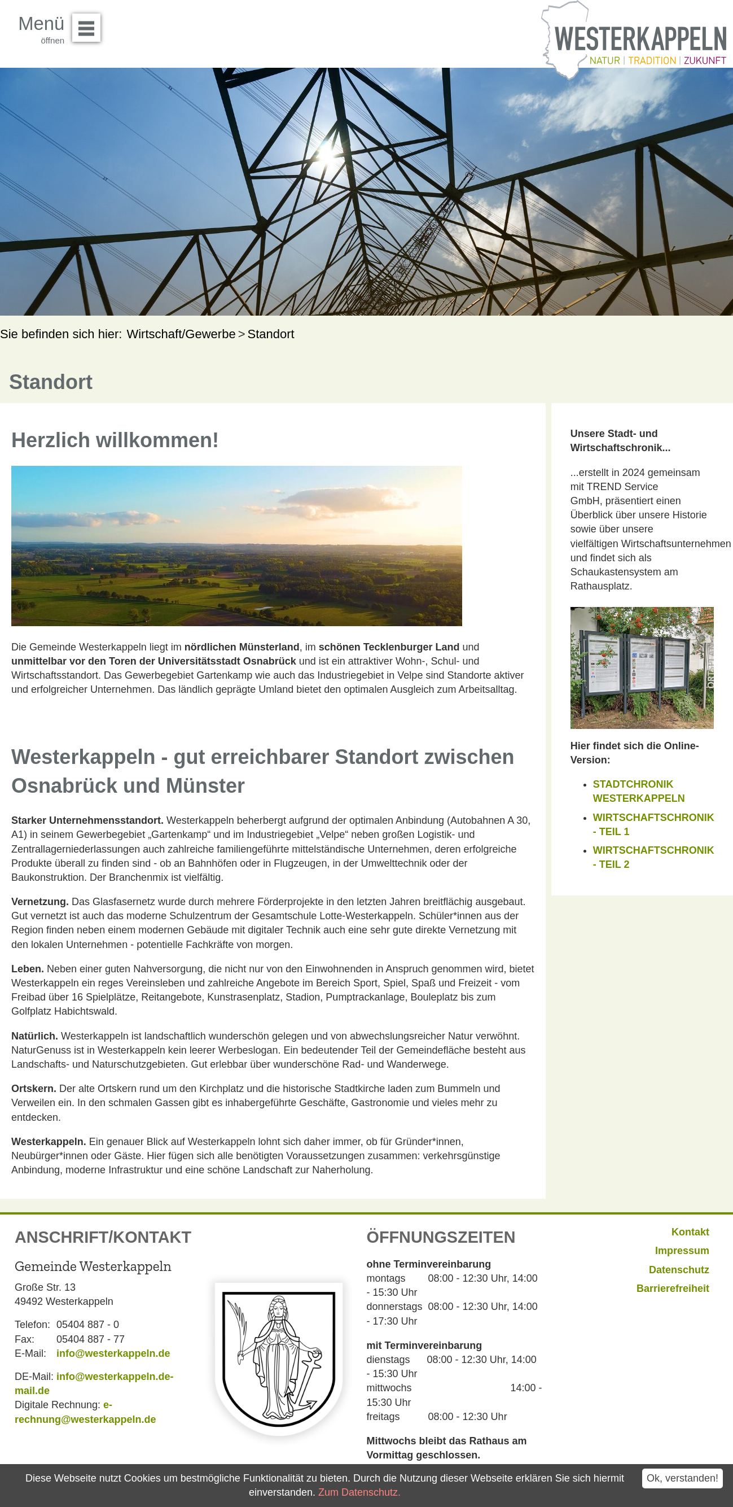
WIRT (606, 850)
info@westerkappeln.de (113, 1353)
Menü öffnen (89, 23)
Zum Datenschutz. (359, 1492)
